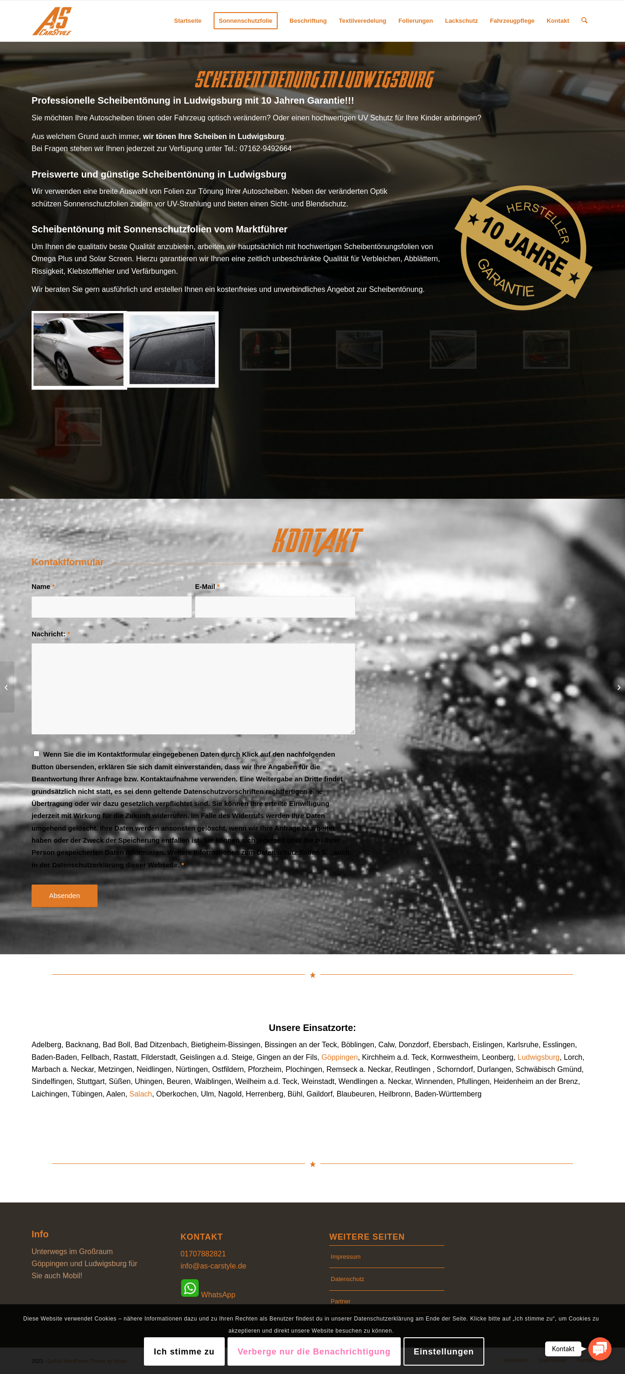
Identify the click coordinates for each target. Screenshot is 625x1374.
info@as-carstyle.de (214, 1266)
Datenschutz (347, 1278)
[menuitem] (188, 20)
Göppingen (339, 1057)
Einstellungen (444, 1351)
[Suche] (584, 20)
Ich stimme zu (184, 1351)
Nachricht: (51, 634)
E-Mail (207, 586)
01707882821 (203, 1254)
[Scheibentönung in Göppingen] (618, 687)
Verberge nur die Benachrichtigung (314, 1351)
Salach (141, 1094)
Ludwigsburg (539, 1057)
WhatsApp (208, 1290)
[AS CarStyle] (52, 20)
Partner (341, 1301)
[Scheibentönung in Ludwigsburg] (7, 687)
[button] (600, 1349)
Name (43, 586)
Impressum (345, 1256)
